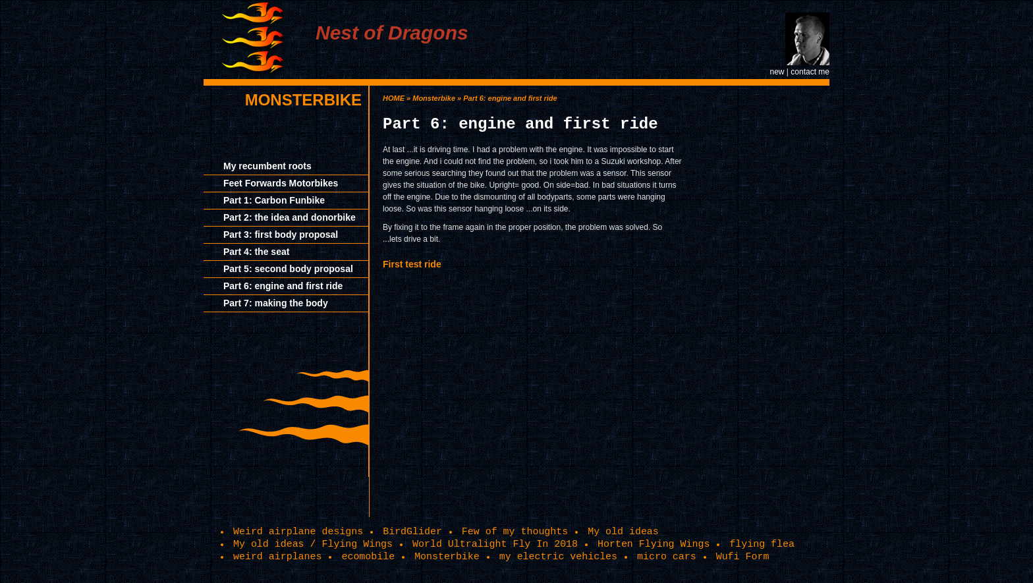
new (776, 71)
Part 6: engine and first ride (283, 286)
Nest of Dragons (392, 32)
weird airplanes (277, 556)
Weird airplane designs (298, 531)
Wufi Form (742, 556)
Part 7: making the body (275, 303)
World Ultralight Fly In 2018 (495, 544)
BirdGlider (412, 531)
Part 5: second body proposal (288, 269)
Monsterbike (303, 100)
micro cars (666, 556)
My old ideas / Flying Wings (313, 544)
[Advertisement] (770, 283)
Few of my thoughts (515, 531)
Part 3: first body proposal (280, 234)
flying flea (762, 544)
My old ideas (623, 531)
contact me (810, 71)
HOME (394, 98)
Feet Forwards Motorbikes (280, 183)
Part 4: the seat (256, 251)
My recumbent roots (267, 166)
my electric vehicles (558, 556)
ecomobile (368, 556)
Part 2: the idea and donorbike (289, 217)
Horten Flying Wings (654, 544)
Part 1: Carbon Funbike (274, 200)
